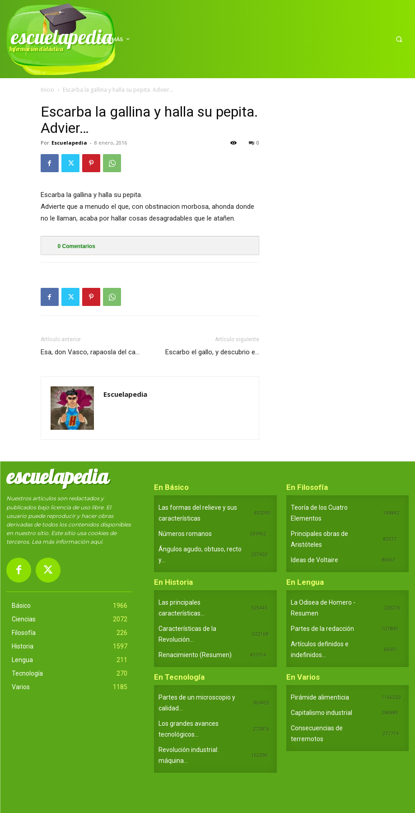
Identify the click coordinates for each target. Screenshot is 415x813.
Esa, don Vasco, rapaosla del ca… (90, 352)
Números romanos (185, 533)
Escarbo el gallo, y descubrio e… (212, 352)
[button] (399, 39)
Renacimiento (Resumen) (195, 654)
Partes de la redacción (322, 628)
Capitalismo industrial (321, 712)
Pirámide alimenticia (320, 697)
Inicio (47, 90)
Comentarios (76, 246)
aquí (96, 541)
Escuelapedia (69, 142)
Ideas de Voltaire (314, 560)
